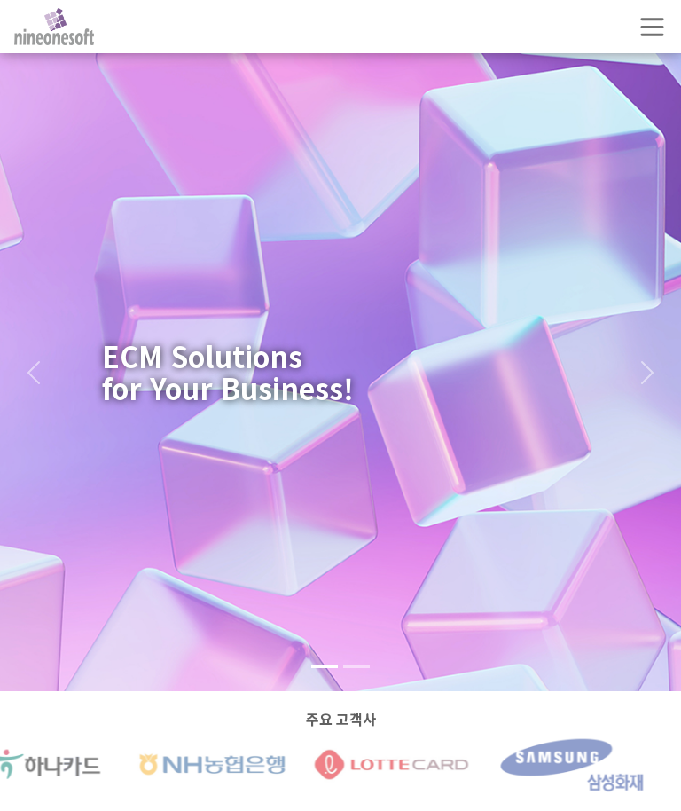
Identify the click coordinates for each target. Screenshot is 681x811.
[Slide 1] (324, 667)
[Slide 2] (356, 667)
